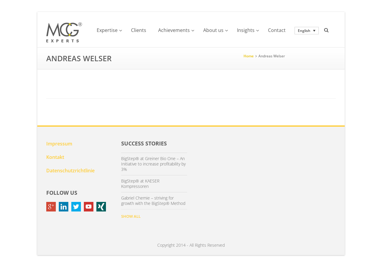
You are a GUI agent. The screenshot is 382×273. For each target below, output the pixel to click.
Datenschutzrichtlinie (70, 170)
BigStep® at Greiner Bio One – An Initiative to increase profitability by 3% (153, 164)
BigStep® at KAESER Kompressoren (140, 183)
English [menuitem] (304, 30)
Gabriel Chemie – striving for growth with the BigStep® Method (153, 200)
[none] (307, 30)
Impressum (59, 143)
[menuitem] (307, 30)
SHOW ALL (131, 216)
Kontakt (55, 157)
